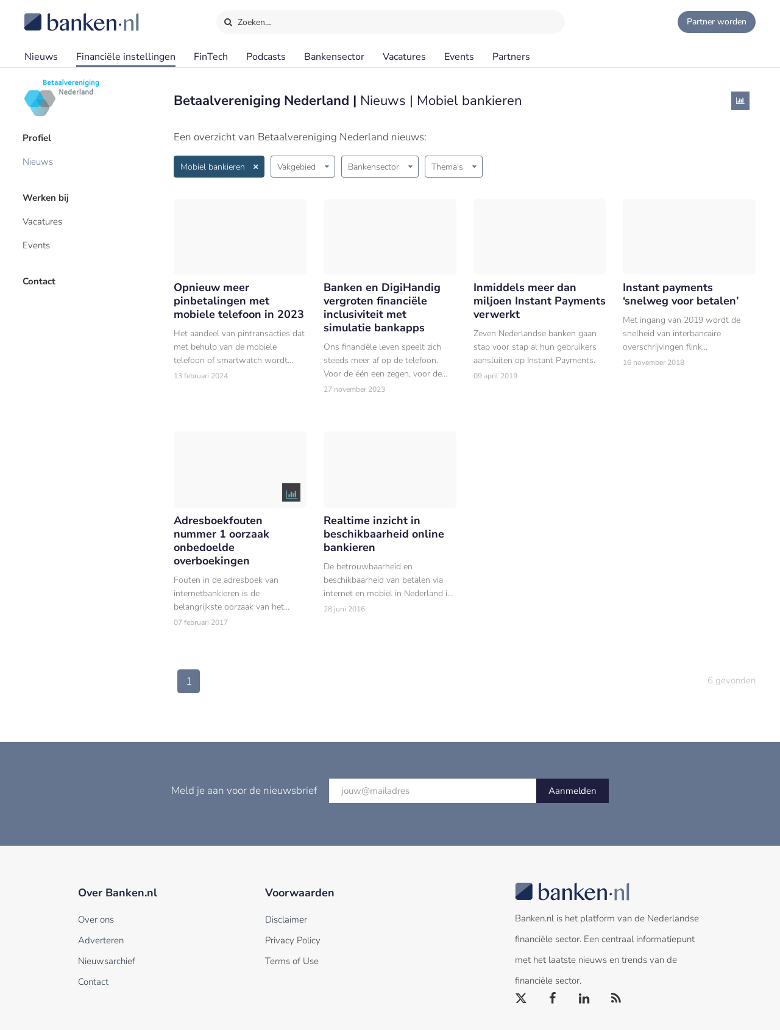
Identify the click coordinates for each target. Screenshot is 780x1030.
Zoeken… (247, 19)
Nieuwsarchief (106, 961)
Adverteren (101, 940)
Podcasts (266, 56)
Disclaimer (286, 919)
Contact (40, 278)
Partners (511, 56)
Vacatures (404, 56)
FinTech (211, 56)
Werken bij (47, 196)
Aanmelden (572, 791)
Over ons (96, 919)
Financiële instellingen (126, 56)
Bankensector (334, 56)
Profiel (38, 137)
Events (459, 56)
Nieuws (41, 56)
